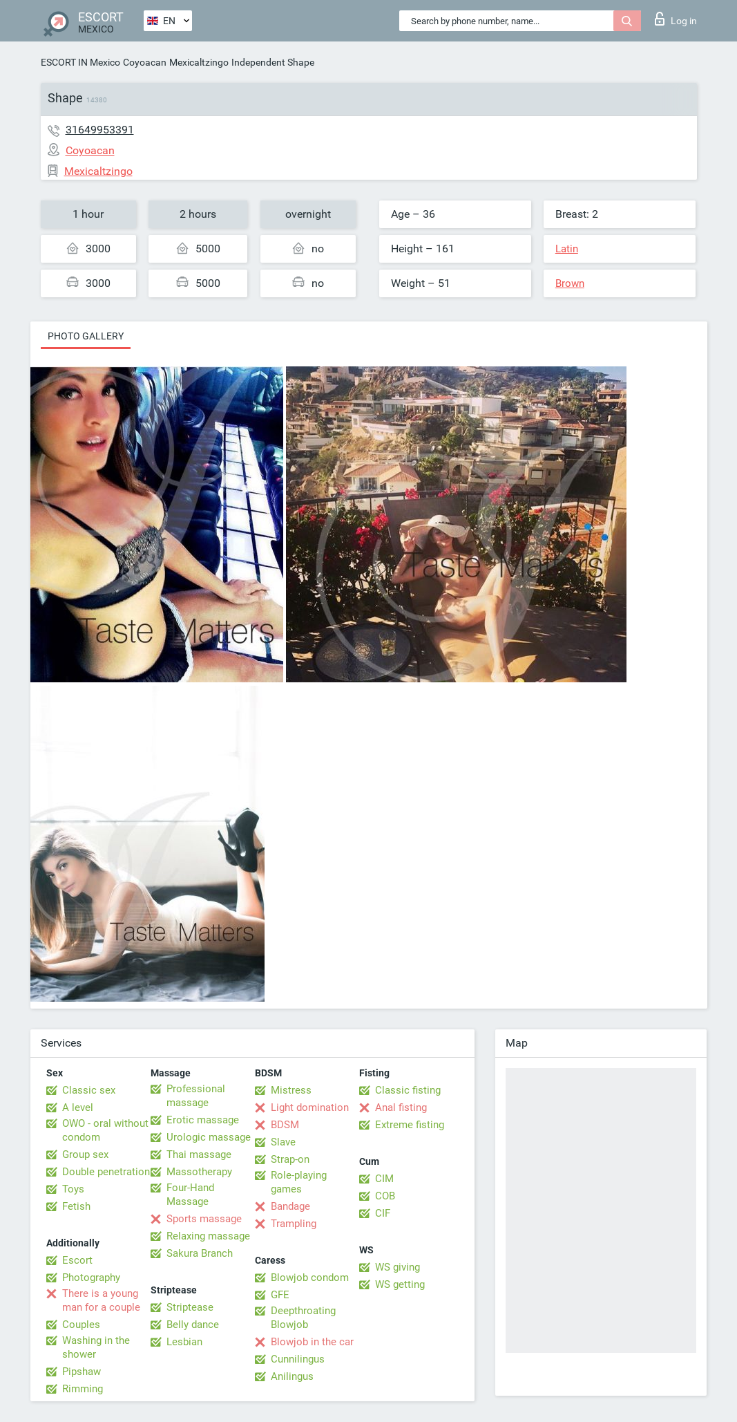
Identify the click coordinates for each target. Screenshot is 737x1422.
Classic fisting (408, 1090)
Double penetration (106, 1172)
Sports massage (204, 1219)
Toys (73, 1189)
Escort (77, 1260)
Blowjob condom (310, 1277)
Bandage (290, 1206)
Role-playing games (299, 1182)
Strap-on (290, 1159)
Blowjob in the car (312, 1342)
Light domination (310, 1107)
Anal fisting (401, 1107)
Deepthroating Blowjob (303, 1317)
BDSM (285, 1125)
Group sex (85, 1154)
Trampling (293, 1223)
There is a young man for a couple (101, 1300)
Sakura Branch (199, 1253)
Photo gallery (86, 336)
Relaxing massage (208, 1236)
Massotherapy (199, 1172)
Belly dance (192, 1324)
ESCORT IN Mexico (80, 62)
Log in (676, 18)
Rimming (82, 1389)
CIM (384, 1178)
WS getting (400, 1284)
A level (77, 1107)
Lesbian (184, 1342)
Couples (81, 1324)
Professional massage (195, 1096)
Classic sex (88, 1090)
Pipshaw (81, 1371)
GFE (280, 1295)
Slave (283, 1142)
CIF (382, 1213)
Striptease (189, 1307)
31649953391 (100, 129)
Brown (569, 283)
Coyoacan (144, 62)
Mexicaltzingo (199, 62)
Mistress (291, 1090)
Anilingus (292, 1376)
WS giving (397, 1267)
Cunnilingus (298, 1359)
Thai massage (198, 1154)
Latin (566, 249)
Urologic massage (208, 1137)
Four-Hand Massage (190, 1194)
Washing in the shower (96, 1347)
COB (385, 1196)
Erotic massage (202, 1120)
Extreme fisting (409, 1125)
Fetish (76, 1206)
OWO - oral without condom (105, 1130)
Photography (91, 1277)
